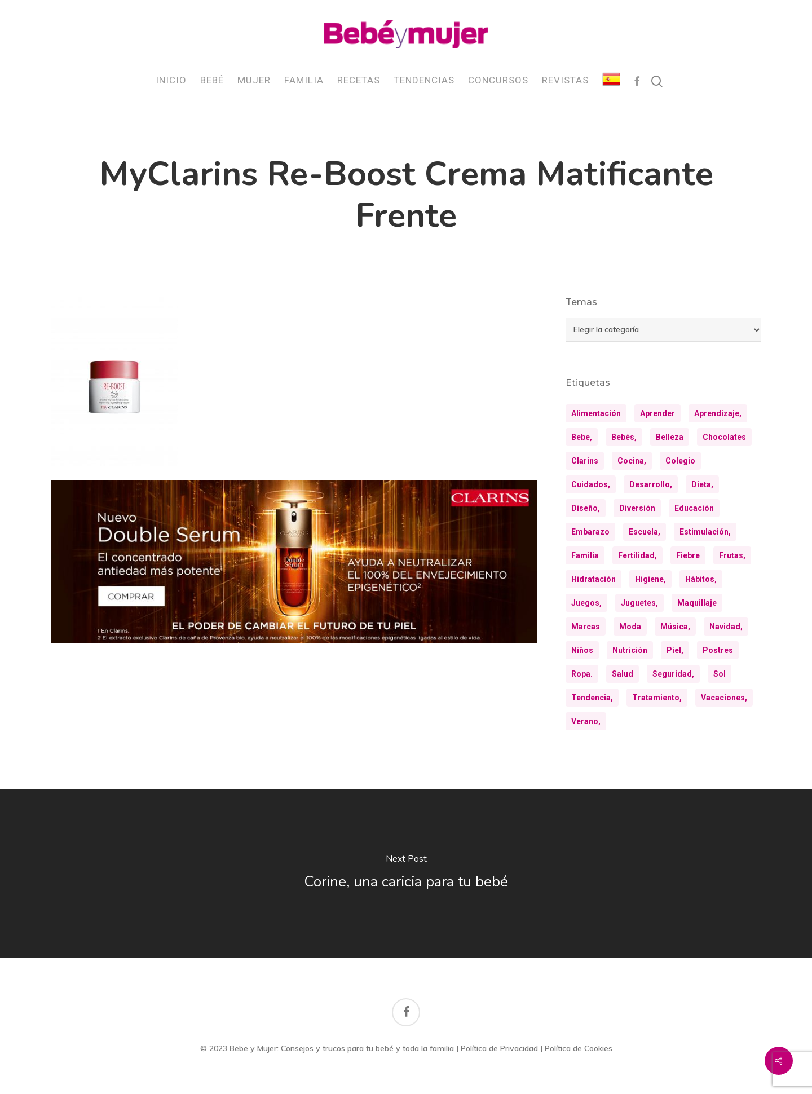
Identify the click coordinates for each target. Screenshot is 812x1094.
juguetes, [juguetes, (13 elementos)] (639, 602)
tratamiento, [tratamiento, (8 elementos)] (657, 697)
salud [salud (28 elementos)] (622, 673)
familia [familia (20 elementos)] (585, 555)
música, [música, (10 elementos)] (675, 626)
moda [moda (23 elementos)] (630, 626)
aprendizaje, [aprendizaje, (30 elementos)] (718, 413)
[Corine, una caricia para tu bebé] (406, 873)
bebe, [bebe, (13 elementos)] (581, 437)
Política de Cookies (578, 1048)
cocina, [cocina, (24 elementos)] (631, 460)
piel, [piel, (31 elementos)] (675, 650)
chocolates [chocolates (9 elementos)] (724, 437)
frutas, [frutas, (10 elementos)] (732, 555)
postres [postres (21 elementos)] (718, 650)
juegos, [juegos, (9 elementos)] (586, 602)
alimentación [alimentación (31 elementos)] (596, 413)
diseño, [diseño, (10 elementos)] (585, 508)
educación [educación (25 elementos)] (694, 508)
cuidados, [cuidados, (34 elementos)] (590, 484)
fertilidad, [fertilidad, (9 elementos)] (637, 555)
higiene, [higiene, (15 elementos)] (650, 579)
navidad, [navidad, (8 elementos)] (726, 626)
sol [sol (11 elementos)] (719, 673)
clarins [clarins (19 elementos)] (584, 460)
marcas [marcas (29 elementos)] (585, 626)
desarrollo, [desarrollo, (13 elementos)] (650, 484)
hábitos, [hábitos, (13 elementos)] (701, 579)
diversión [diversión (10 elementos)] (637, 508)
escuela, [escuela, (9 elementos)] (644, 531)
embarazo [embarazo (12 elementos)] (590, 531)
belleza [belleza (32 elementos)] (669, 437)
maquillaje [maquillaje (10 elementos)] (697, 602)
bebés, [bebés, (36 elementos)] (624, 437)
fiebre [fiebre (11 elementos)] (688, 555)
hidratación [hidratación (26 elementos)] (593, 579)
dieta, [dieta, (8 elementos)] (702, 484)
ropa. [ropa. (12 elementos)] (582, 673)
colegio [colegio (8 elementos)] (680, 460)
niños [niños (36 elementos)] (582, 650)
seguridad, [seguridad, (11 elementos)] (673, 673)
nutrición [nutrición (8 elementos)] (629, 650)
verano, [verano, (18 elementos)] (586, 721)
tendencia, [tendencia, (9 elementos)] (592, 697)
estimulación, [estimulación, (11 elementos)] (705, 531)
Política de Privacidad (499, 1048)
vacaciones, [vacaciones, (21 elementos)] (724, 697)
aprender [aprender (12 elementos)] (657, 413)
